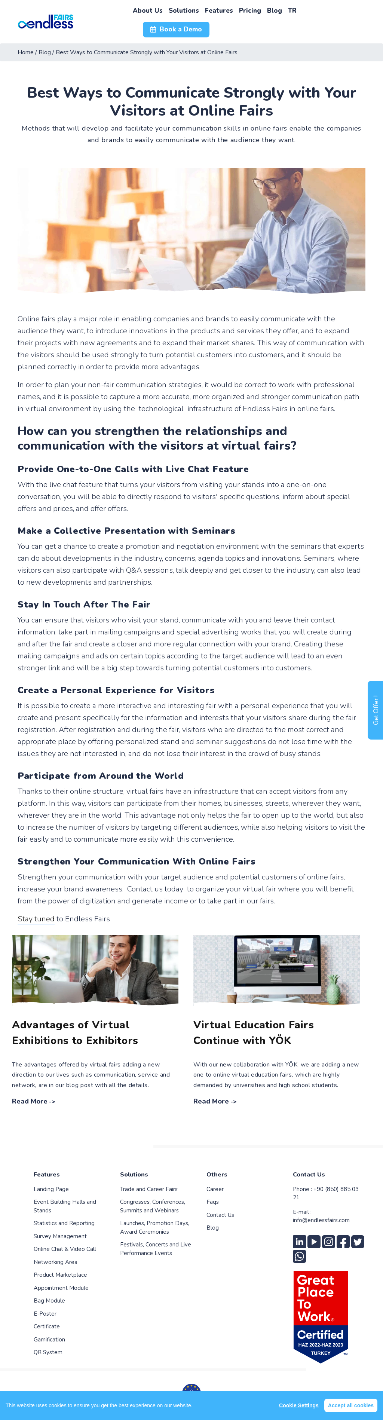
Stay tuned (36, 919)
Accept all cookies (351, 1405)
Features (47, 1174)
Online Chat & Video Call (65, 1249)
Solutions (134, 1174)
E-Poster (45, 1314)
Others (216, 1174)
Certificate (47, 1326)
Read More (30, 1101)
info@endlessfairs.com (321, 1220)
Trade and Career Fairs (149, 1189)
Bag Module (49, 1300)
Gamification (49, 1339)
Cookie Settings (299, 1405)
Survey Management (60, 1236)
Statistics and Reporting (64, 1223)
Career (215, 1189)
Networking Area (55, 1262)
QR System (48, 1352)
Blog (212, 1227)
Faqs (212, 1202)
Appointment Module (61, 1288)
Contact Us (220, 1215)
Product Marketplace (60, 1275)
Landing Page (51, 1189)
